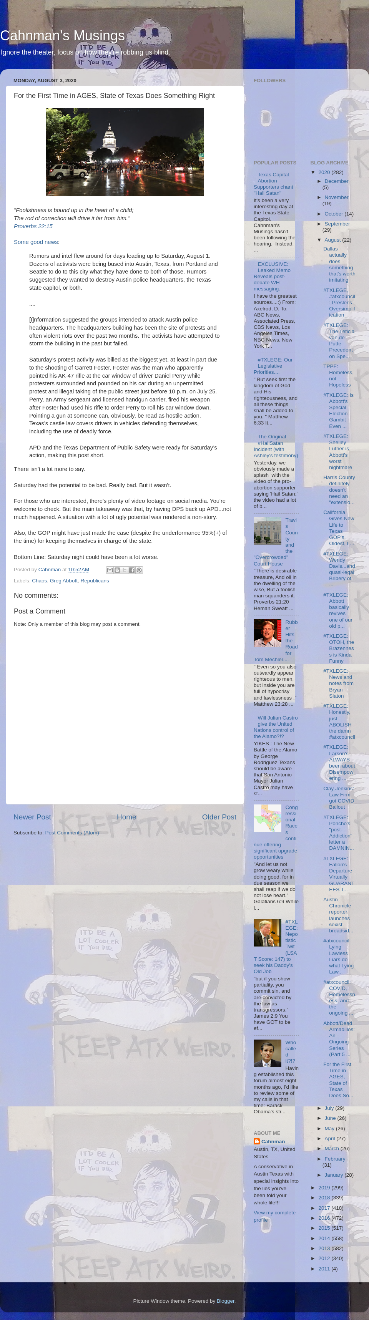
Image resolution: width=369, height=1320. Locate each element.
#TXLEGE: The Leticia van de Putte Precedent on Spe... (338, 340)
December (337, 181)
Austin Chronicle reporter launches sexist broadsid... (338, 915)
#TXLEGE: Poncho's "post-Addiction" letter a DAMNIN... (338, 832)
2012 (324, 1258)
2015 (324, 1228)
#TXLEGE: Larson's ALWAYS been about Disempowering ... (339, 762)
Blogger (225, 1301)
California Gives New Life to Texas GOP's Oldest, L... (338, 527)
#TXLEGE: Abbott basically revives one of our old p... (337, 610)
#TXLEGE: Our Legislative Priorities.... (273, 366)
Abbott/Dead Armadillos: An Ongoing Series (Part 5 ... (339, 1038)
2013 (324, 1248)
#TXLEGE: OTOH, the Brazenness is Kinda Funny (338, 648)
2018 (324, 1198)
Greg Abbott (64, 581)
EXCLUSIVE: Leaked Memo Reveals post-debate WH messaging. (272, 276)
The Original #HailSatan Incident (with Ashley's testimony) (276, 446)
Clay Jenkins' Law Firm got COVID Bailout (338, 798)
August (333, 240)
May (330, 1128)
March (333, 1148)
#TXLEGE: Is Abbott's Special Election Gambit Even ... (338, 410)
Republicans (94, 581)
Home (126, 817)
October (335, 214)
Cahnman (273, 1141)
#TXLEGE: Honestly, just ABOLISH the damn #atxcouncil (339, 721)
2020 (324, 172)
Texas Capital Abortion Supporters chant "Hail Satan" (273, 184)
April (331, 1138)
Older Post (219, 817)
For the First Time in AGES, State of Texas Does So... (338, 1079)
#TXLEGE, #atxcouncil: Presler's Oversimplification (339, 302)
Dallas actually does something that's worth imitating (339, 264)
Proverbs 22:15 (33, 226)
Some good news (36, 242)
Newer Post (32, 817)
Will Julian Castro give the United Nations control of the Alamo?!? (276, 727)
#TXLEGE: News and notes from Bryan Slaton (338, 683)
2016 (324, 1218)
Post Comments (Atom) (72, 833)
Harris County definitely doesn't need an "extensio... (339, 489)
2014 (324, 1238)
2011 (324, 1269)
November (337, 197)
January (335, 1175)
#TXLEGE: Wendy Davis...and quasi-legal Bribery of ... (339, 569)
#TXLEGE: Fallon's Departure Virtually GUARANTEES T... (338, 874)
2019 (324, 1188)
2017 (324, 1208)
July (330, 1108)
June (331, 1118)
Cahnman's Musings (62, 35)
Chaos (39, 581)
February (335, 1159)
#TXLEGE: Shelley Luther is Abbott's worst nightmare (337, 451)
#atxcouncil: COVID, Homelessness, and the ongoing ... (339, 997)
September (337, 224)
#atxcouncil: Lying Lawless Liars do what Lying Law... (338, 956)
